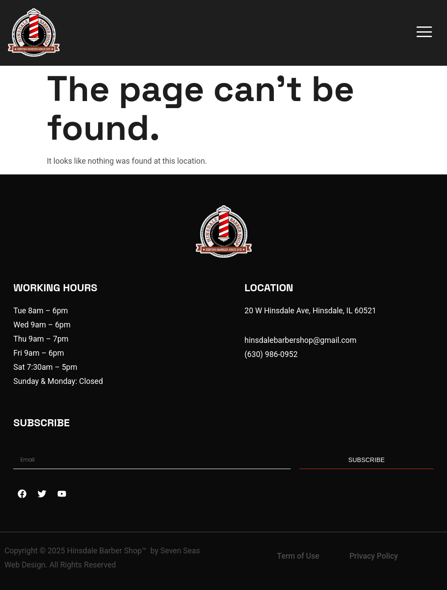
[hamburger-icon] (423, 32)
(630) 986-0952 (271, 354)
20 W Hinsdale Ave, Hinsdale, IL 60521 (310, 310)
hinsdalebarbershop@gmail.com (301, 340)
